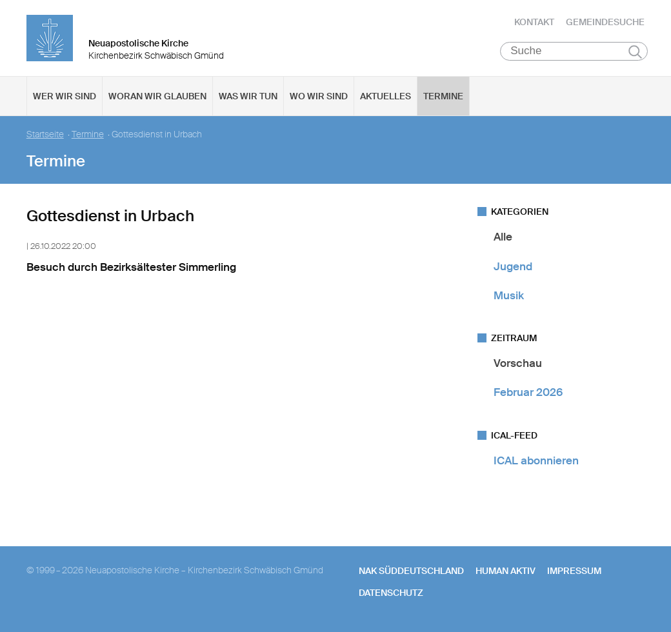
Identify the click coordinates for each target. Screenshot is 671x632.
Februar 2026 (528, 393)
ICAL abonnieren (536, 461)
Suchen (635, 53)
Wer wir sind (64, 97)
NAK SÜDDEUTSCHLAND (411, 572)
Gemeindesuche (605, 22)
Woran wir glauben (157, 97)
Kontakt (534, 22)
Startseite (45, 135)
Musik (509, 297)
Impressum (574, 572)
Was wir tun (248, 97)
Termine (443, 97)
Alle (503, 238)
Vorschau (518, 364)
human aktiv (506, 572)
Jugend (513, 267)
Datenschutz (391, 594)
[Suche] (574, 52)
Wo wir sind (319, 97)
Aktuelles (385, 97)
